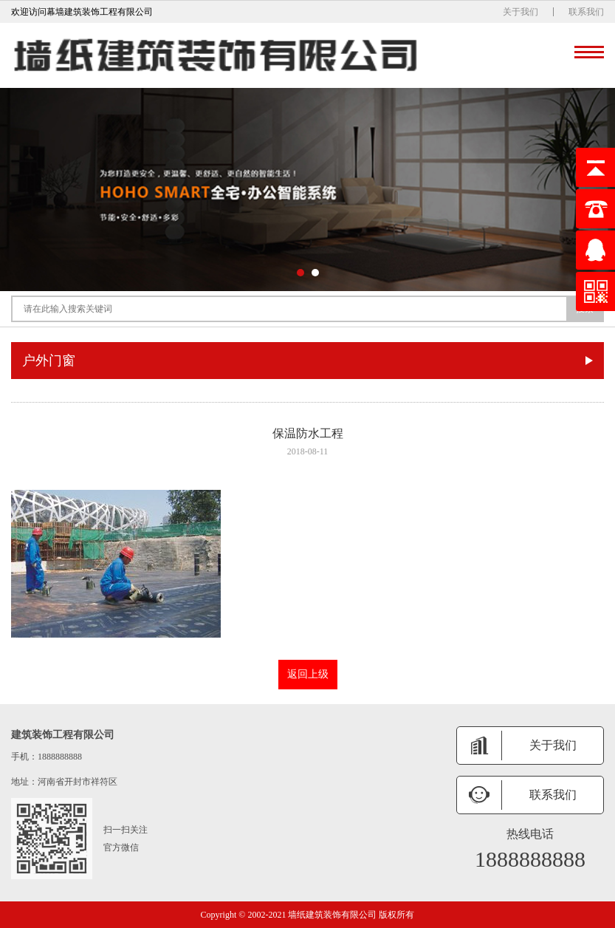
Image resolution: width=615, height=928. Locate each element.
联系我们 (586, 11)
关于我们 (520, 11)
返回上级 (308, 674)
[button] (300, 272)
